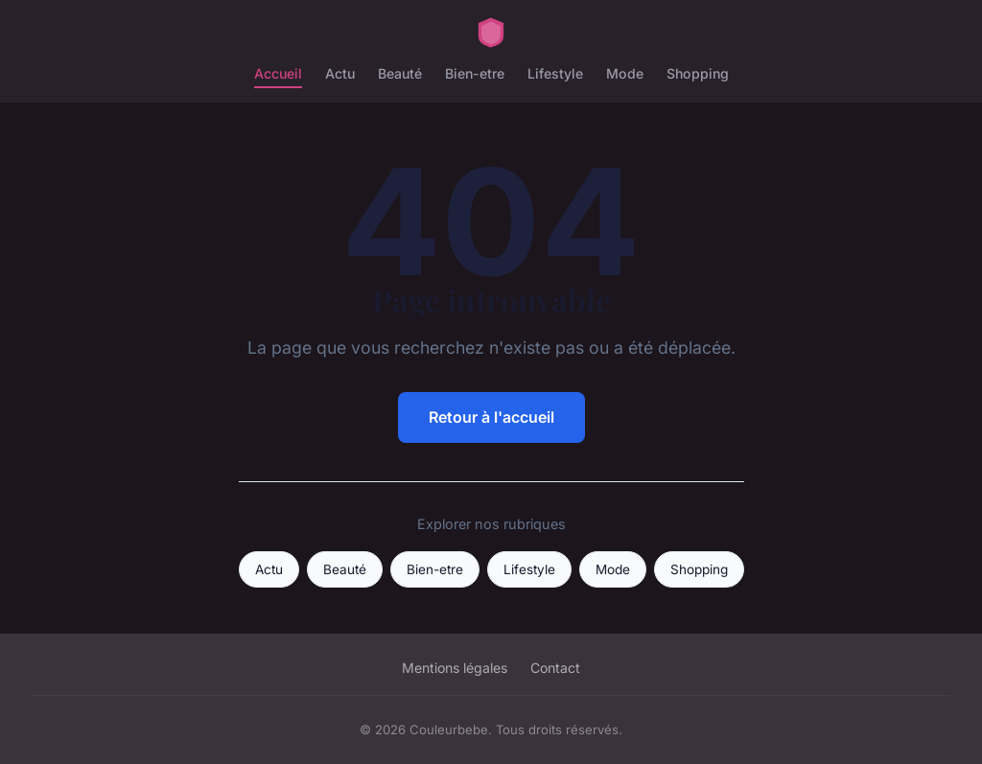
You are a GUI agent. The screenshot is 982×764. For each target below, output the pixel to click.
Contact (555, 668)
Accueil (278, 73)
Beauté (400, 73)
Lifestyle (555, 73)
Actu (340, 73)
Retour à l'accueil (491, 417)
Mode (624, 73)
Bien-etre (474, 73)
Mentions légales (454, 668)
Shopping (697, 73)
